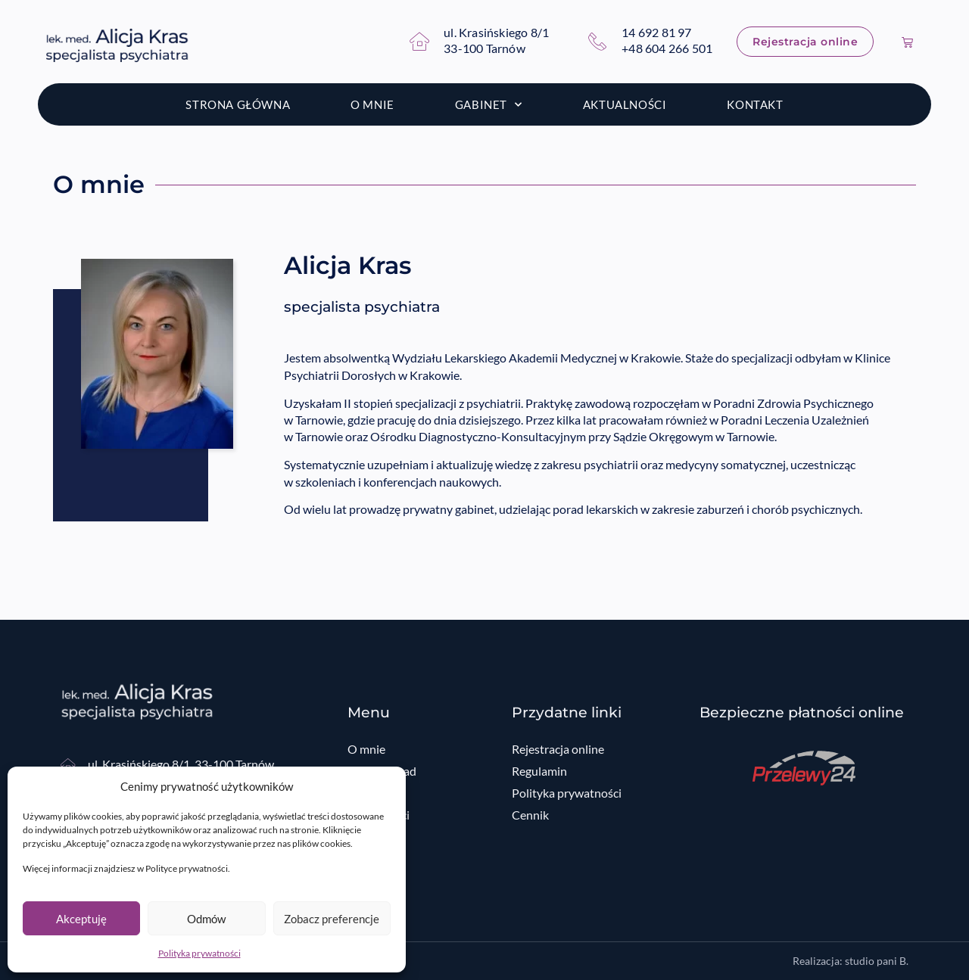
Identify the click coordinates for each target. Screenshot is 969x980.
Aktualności (625, 104)
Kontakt (755, 104)
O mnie (372, 104)
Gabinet (488, 105)
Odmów (206, 919)
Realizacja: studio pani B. (850, 960)
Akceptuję (81, 919)
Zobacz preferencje (331, 919)
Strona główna (237, 104)
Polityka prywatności (199, 953)
